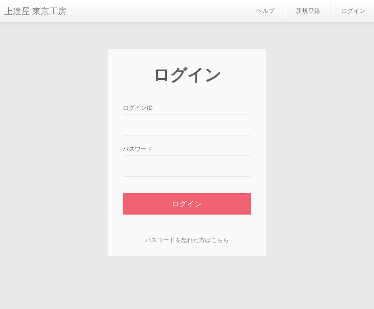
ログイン (353, 10)
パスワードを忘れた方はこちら (187, 240)
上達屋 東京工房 (35, 11)
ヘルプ (265, 10)
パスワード (138, 149)
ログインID (138, 107)
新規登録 (308, 10)
